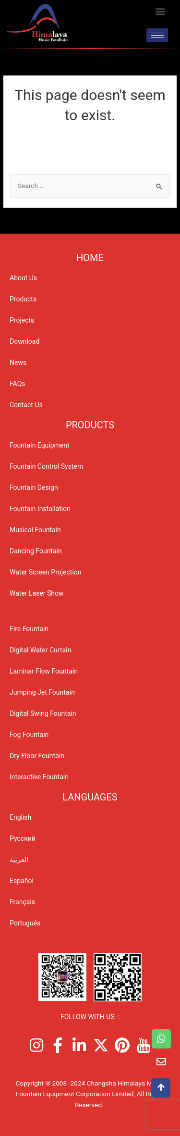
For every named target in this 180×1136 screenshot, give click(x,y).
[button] (160, 11)
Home (90, 257)
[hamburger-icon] (157, 35)
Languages (89, 797)
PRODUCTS (90, 425)
